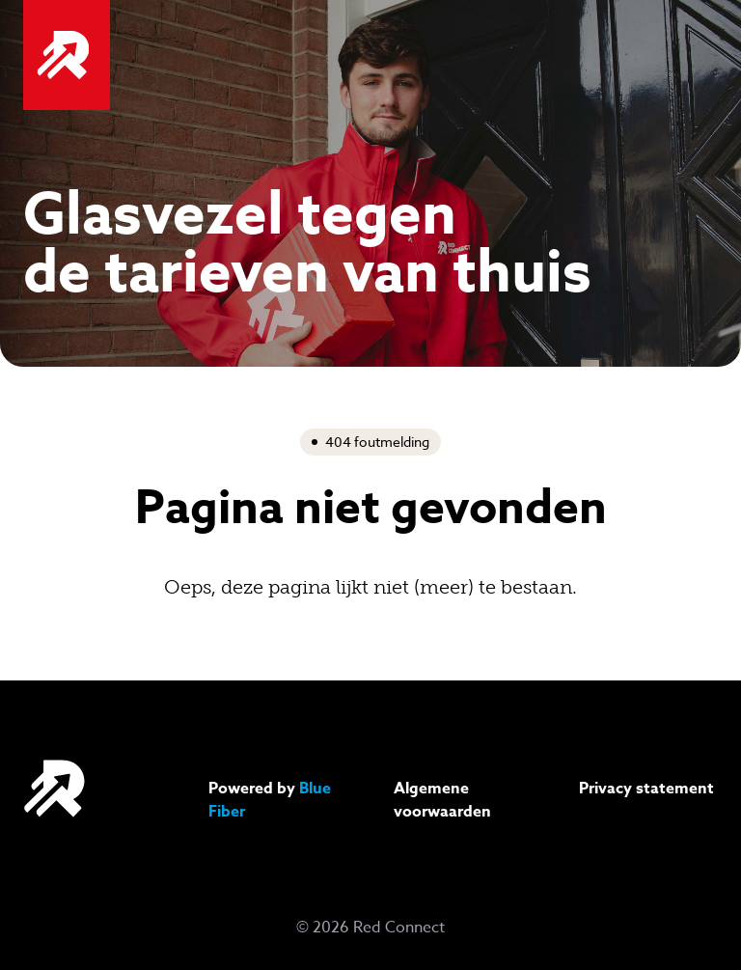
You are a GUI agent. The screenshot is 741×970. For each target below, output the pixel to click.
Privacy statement (646, 788)
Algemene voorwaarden (442, 800)
